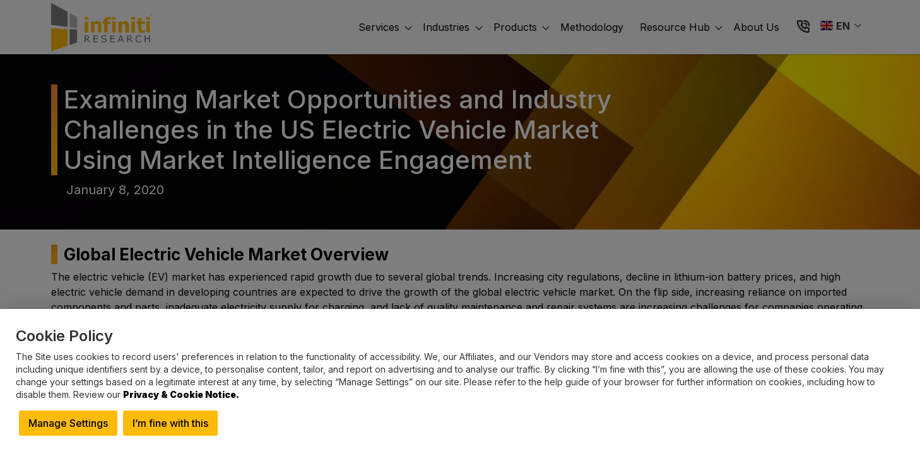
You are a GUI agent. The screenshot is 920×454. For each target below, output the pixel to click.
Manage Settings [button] (68, 423)
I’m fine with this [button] (170, 423)
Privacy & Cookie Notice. (181, 394)
